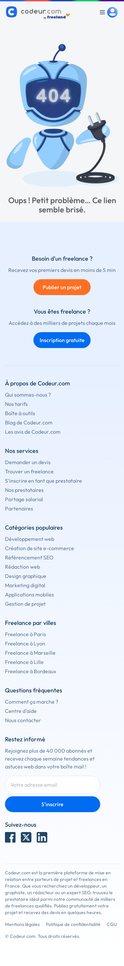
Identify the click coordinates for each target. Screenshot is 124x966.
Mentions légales (22, 924)
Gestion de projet (25, 603)
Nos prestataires (24, 490)
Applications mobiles (29, 594)
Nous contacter (23, 720)
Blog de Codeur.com (29, 422)
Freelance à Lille (24, 662)
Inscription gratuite (62, 340)
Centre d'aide (21, 711)
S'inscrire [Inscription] (52, 804)
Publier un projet (62, 287)
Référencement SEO (29, 557)
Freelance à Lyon (25, 643)
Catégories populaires (34, 527)
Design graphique (25, 576)
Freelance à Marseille (30, 652)
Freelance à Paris (25, 634)
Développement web (29, 539)
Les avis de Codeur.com (33, 431)
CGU (112, 924)
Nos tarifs (16, 404)
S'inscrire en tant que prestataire (43, 480)
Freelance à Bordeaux (30, 671)
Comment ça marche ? (31, 701)
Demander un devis (28, 462)
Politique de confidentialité (73, 924)
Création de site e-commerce (39, 548)
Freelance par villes (30, 623)
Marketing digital (25, 585)
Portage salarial (24, 499)
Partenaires (19, 508)
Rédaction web (22, 566)
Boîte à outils (20, 413)
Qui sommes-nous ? (28, 394)
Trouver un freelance (29, 471)
